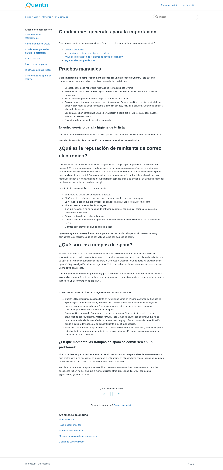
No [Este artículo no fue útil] (119, 394)
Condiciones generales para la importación (37, 51)
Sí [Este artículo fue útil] (103, 394)
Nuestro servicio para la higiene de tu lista (88, 53)
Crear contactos (61, 17)
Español (193, 464)
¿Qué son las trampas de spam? (81, 60)
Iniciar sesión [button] (189, 5)
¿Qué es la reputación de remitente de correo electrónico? (94, 56)
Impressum (30, 463)
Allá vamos (46, 17)
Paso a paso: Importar (36, 64)
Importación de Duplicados (38, 70)
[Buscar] (175, 17)
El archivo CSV (32, 58)
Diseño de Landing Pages (72, 441)
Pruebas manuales (74, 49)
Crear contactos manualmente (33, 36)
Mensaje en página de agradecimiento (78, 436)
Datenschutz (44, 463)
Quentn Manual (31, 17)
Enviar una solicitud (170, 5)
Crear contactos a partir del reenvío (38, 77)
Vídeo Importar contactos (37, 43)
